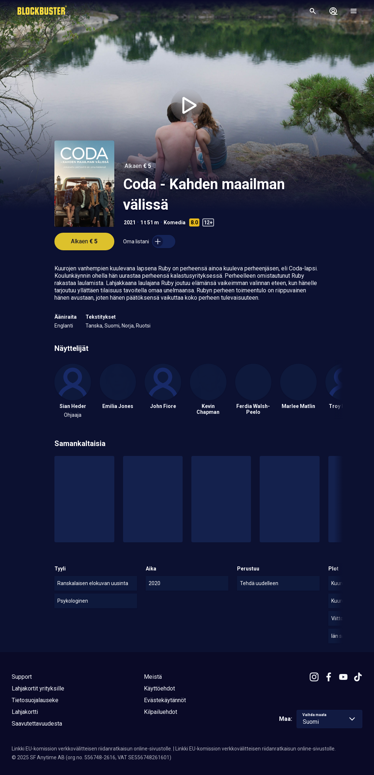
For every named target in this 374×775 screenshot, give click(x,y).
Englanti (63, 326)
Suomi (111, 326)
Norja (128, 326)
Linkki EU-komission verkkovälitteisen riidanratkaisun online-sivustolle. (92, 749)
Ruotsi (143, 326)
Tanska (93, 326)
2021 (130, 222)
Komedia (175, 222)
